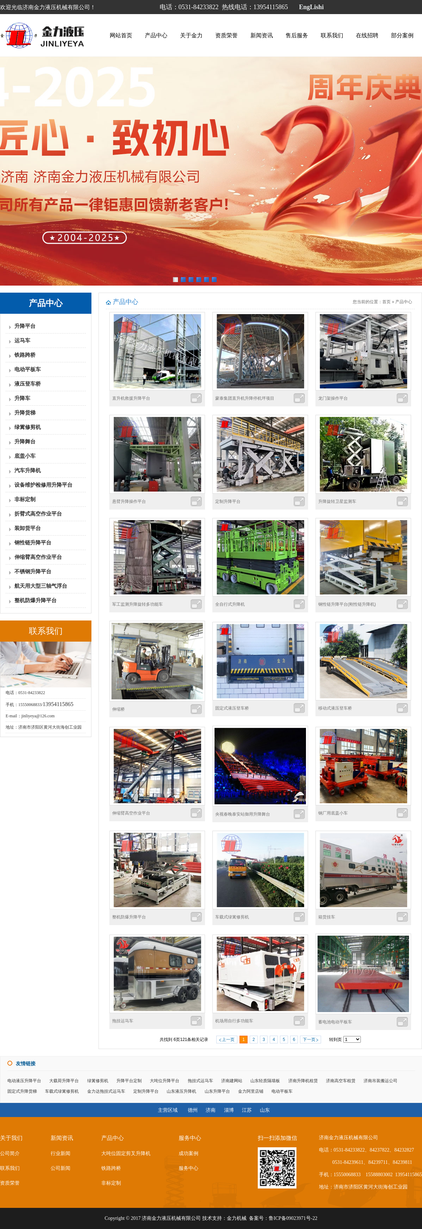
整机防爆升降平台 (35, 600)
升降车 (22, 398)
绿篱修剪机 (27, 427)
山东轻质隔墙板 (265, 1080)
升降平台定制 (129, 1080)
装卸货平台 (27, 528)
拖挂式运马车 (200, 1080)
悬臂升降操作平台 (129, 501)
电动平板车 (27, 369)
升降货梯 (25, 413)
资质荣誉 (226, 35)
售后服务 (297, 35)
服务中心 (188, 1168)
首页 (386, 301)
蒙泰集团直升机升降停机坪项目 (244, 398)
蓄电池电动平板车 (335, 1021)
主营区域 (168, 1110)
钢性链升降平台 (32, 542)
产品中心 (156, 35)
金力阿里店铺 (250, 1091)
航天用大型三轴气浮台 (40, 586)
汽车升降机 (27, 470)
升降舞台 (25, 441)
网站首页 (121, 35)
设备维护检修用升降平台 (43, 485)
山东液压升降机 (181, 1091)
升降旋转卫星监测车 (337, 501)
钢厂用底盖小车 (333, 813)
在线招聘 (367, 35)
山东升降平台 (217, 1091)
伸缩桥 (118, 709)
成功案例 (188, 1153)
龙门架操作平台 (333, 398)
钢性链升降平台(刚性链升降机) (347, 604)
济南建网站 (231, 1080)
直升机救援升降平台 (131, 398)
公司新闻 (60, 1168)
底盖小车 (25, 456)
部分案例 (402, 35)
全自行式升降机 (230, 604)
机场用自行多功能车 (234, 1020)
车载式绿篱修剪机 (232, 917)
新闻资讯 (261, 35)
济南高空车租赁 (341, 1080)
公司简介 (10, 1153)
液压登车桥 (27, 384)
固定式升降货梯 (22, 1091)
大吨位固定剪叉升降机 (126, 1153)
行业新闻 (60, 1153)
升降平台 (25, 326)
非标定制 (25, 499)
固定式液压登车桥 (232, 708)
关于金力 (191, 35)
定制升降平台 (228, 501)
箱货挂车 (326, 917)
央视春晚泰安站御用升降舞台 (242, 814)
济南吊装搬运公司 (380, 1080)
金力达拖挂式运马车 (106, 1091)
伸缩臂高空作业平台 (38, 557)
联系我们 (332, 35)
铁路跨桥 (25, 355)
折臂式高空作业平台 (38, 514)
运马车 (22, 340)
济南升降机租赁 (303, 1080)
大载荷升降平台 (64, 1080)
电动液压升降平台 (24, 1080)
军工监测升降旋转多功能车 (137, 604)
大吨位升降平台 (164, 1080)
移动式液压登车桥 (335, 708)
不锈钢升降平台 (32, 571)
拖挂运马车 (122, 1020)
